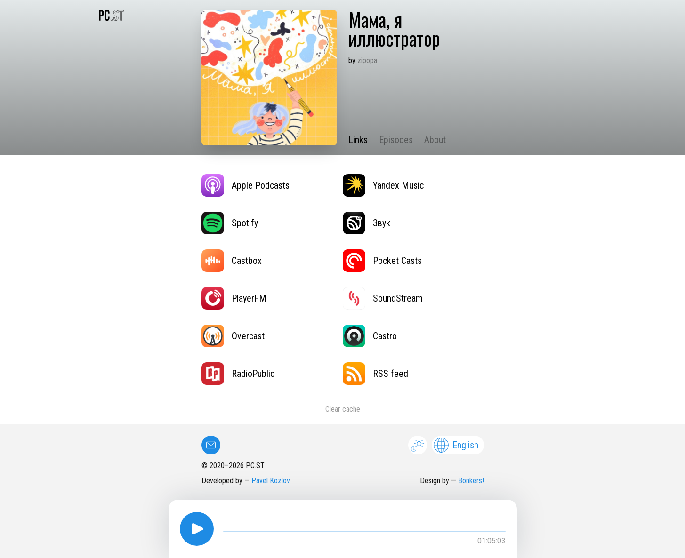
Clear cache (342, 409)
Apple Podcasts (245, 185)
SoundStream (383, 298)
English (456, 445)
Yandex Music (383, 185)
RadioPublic (237, 373)
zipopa (367, 60)
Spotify (229, 223)
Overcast (233, 336)
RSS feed (375, 373)
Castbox (231, 260)
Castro (370, 336)
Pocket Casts (382, 260)
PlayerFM (233, 298)
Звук (366, 223)
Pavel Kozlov (270, 480)
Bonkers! (471, 480)
